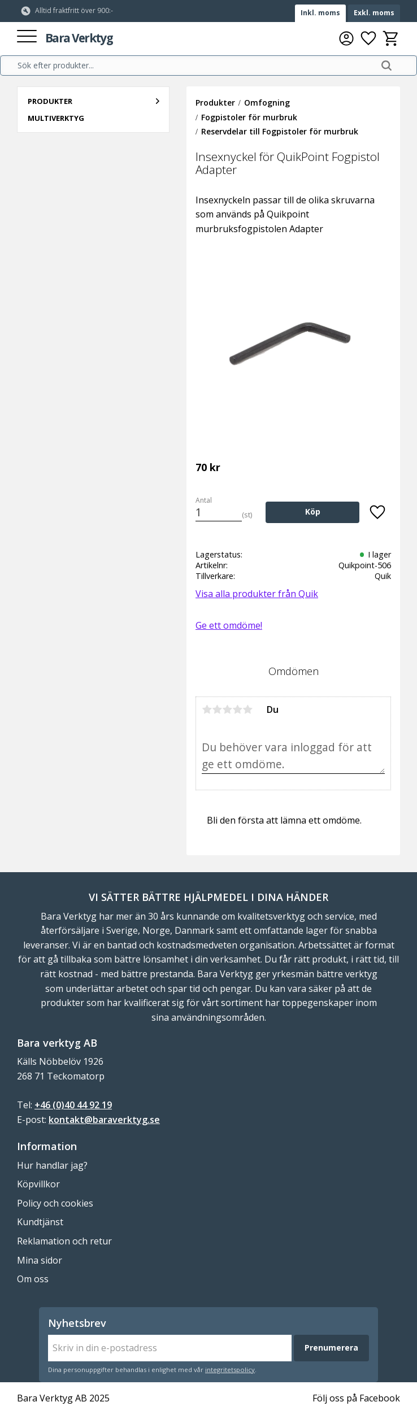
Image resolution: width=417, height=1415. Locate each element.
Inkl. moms (320, 13)
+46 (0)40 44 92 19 (73, 1105)
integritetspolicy (230, 1369)
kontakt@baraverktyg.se (104, 1119)
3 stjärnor (227, 709)
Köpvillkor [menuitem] (38, 1184)
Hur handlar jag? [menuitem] (52, 1165)
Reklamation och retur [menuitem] (64, 1241)
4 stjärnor (237, 709)
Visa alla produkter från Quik (257, 593)
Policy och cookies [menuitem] (55, 1203)
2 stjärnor (217, 709)
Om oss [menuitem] (33, 1279)
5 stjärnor (247, 709)
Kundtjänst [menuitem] (40, 1222)
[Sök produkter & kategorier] (195, 65)
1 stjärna (207, 709)
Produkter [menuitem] (50, 101)
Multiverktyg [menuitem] (56, 118)
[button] (27, 37)
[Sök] (386, 65)
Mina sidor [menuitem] (39, 1260)
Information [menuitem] (47, 1146)
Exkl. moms (374, 13)
